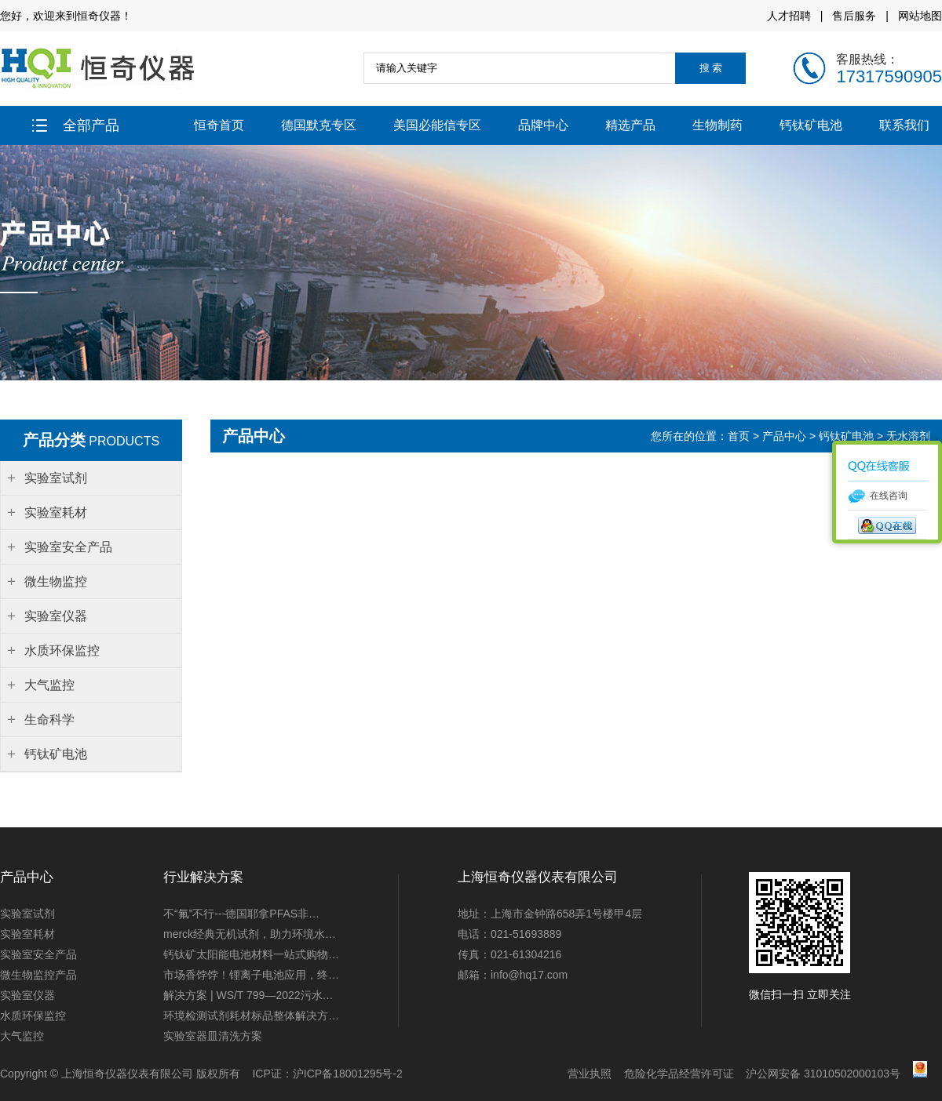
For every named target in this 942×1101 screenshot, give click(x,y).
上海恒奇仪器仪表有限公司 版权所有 (150, 1073)
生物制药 (717, 125)
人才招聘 (789, 15)
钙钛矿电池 (811, 125)
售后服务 (854, 15)
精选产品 (630, 125)
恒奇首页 (219, 125)
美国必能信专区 (437, 125)
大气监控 (22, 1036)
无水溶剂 (908, 436)
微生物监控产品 (38, 974)
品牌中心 (543, 125)
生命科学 (49, 719)
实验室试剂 (27, 913)
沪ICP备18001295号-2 (348, 1073)
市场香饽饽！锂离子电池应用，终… (251, 974)
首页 (740, 436)
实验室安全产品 (38, 954)
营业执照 (590, 1073)
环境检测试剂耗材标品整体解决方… (251, 1015)
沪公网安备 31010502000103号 (823, 1073)
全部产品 (75, 125)
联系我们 (904, 125)
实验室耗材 (27, 934)
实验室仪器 (27, 995)
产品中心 (784, 436)
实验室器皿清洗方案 (212, 1036)
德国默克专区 (318, 125)
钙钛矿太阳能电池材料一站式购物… (251, 954)
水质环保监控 (33, 1015)
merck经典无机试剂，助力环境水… (249, 934)
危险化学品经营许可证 (679, 1073)
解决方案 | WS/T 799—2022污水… (248, 995)
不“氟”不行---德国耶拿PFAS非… (241, 913)
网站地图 (920, 15)
